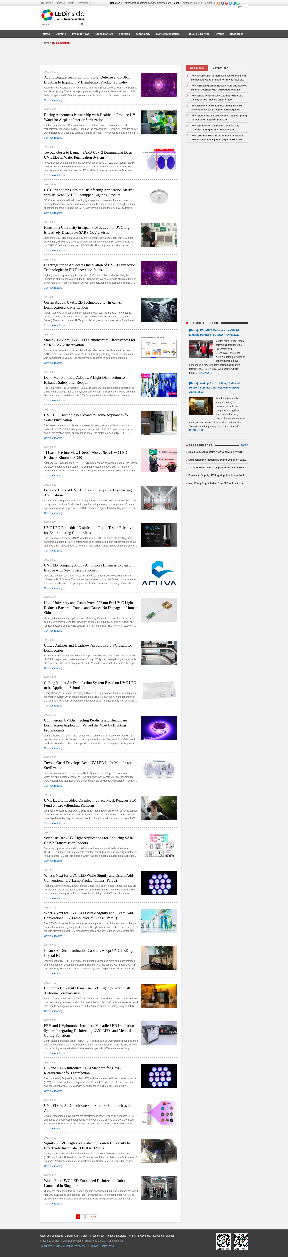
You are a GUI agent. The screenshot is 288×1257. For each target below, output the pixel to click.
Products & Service (197, 33)
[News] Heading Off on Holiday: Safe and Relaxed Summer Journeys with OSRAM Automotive (214, 387)
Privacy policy (144, 1235)
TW (240, 7)
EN (245, 7)
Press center (97, 1235)
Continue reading (55, 100)
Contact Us (209, 3)
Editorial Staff (72, 1235)
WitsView (80, 1246)
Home (48, 3)
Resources (236, 33)
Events (220, 33)
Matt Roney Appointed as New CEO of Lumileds (215, 483)
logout (177, 3)
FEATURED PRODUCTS (204, 323)
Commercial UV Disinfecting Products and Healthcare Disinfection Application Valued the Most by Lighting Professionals (85, 725)
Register (115, 3)
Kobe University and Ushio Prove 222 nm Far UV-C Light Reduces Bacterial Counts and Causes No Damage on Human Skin (91, 608)
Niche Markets (104, 33)
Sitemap (170, 1235)
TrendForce (46, 1246)
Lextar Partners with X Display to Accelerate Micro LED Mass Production (229, 467)
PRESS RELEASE (200, 445)
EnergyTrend (107, 1246)
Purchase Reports (64, 3)
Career (84, 1235)
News (46, 33)
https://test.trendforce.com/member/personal (148, 3)
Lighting (61, 33)
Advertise (83, 3)
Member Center (191, 3)
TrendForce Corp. (94, 1240)
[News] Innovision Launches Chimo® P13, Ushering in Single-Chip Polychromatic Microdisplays (212, 129)
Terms (131, 1235)
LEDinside (92, 1246)
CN (245, 3)
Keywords (158, 1235)
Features (124, 33)
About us (44, 1235)
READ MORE (205, 373)
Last (93, 1216)
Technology (143, 33)
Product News (80, 33)
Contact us (57, 1235)
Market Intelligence (168, 33)
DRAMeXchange (64, 1246)
